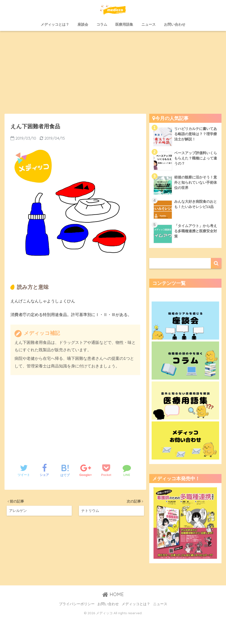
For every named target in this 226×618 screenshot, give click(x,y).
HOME (113, 594)
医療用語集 (124, 24)
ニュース (148, 24)
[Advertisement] (113, 72)
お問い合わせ (174, 24)
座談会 (82, 24)
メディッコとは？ (55, 24)
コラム (101, 24)
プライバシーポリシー (77, 604)
